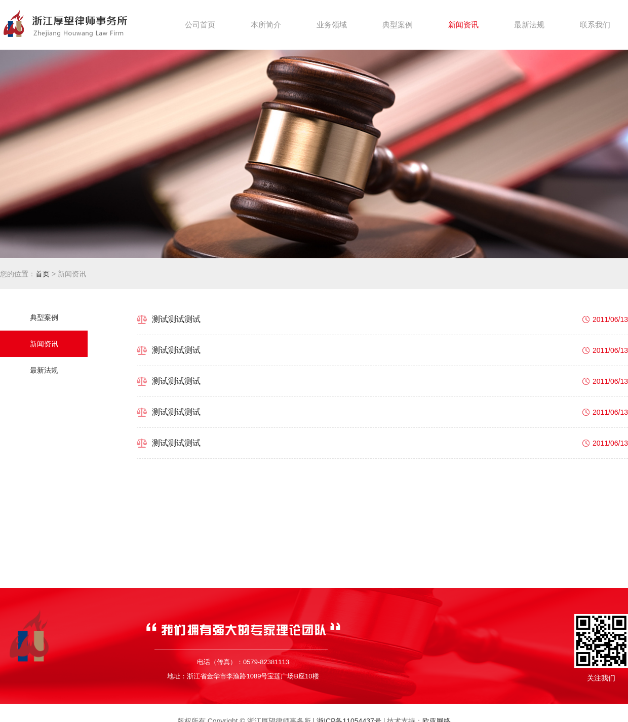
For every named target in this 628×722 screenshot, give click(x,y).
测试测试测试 (176, 319)
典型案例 (44, 317)
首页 (42, 274)
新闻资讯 (44, 344)
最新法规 (44, 370)
